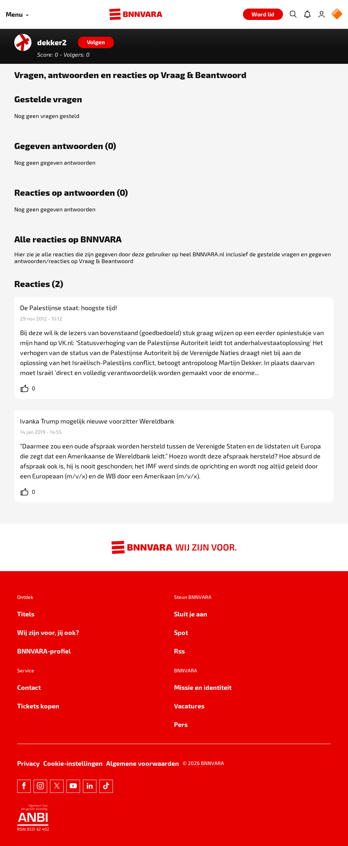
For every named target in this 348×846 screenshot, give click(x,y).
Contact (29, 687)
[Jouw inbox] (307, 14)
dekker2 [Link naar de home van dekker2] (51, 42)
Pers (181, 724)
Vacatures (189, 705)
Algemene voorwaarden (142, 763)
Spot (181, 632)
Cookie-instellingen (73, 763)
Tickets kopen (38, 705)
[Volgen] (96, 42)
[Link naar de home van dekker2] (22, 42)
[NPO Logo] (337, 14)
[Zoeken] (293, 14)
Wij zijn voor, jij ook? (48, 632)
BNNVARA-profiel (44, 651)
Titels (25, 613)
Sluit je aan (190, 613)
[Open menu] (17, 14)
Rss (179, 651)
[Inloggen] (321, 14)
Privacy (28, 763)
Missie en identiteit (203, 687)
